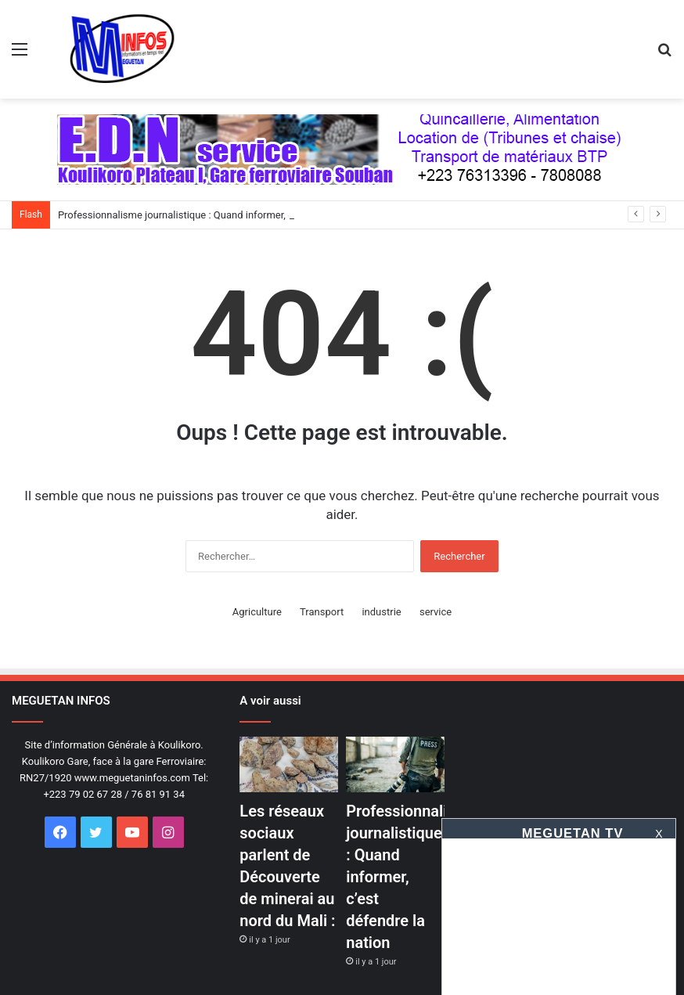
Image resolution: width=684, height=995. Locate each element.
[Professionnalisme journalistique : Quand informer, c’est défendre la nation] (395, 764)
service (435, 612)
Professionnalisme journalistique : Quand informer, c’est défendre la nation (225, 215)
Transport (322, 612)
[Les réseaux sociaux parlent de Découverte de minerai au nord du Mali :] (288, 764)
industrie (381, 612)
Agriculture (257, 612)
